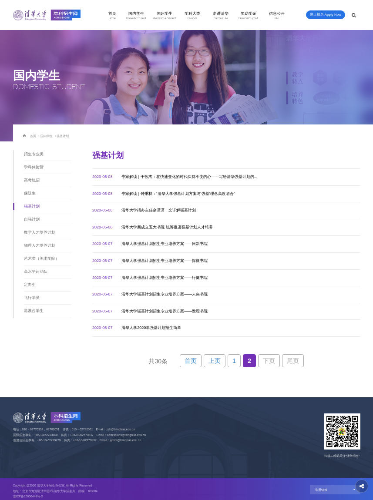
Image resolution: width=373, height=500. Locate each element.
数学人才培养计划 (39, 232)
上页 (214, 360)
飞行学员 (32, 297)
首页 (112, 15)
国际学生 (164, 15)
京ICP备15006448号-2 (28, 496)
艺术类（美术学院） (41, 258)
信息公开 (277, 15)
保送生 (30, 193)
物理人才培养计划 (39, 245)
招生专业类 (34, 154)
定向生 (30, 284)
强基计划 (63, 136)
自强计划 (32, 219)
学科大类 (192, 15)
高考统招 (32, 180)
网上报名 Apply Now (325, 15)
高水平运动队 (35, 271)
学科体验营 (34, 167)
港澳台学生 (34, 311)
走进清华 (221, 15)
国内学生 (136, 15)
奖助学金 (248, 15)
